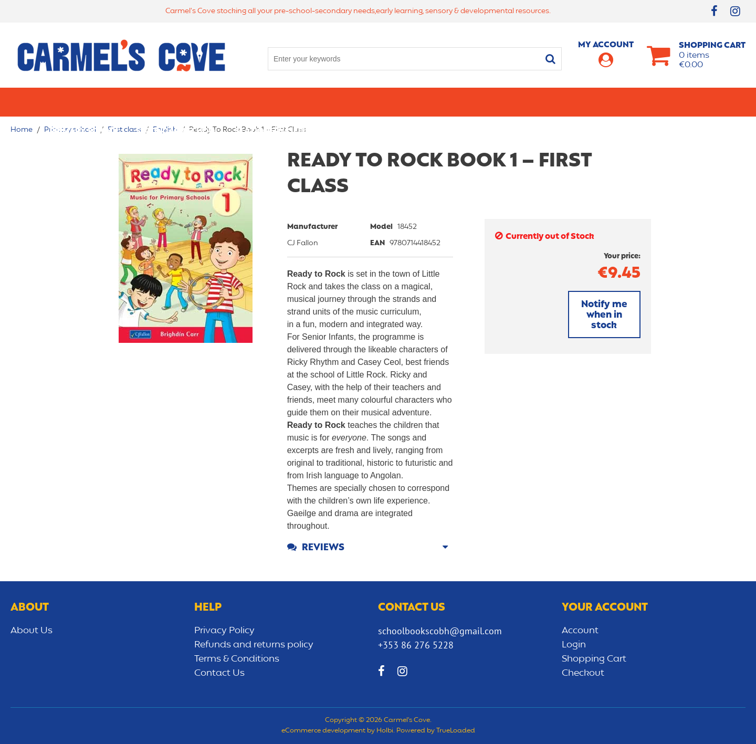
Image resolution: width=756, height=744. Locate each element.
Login (574, 644)
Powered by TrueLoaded (435, 731)
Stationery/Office (275, 102)
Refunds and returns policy (253, 644)
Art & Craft (356, 102)
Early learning (498, 102)
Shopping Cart (594, 659)
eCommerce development (323, 731)
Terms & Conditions (236, 659)
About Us (31, 630)
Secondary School (177, 102)
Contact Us (219, 673)
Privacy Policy (224, 630)
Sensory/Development (595, 102)
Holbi (384, 731)
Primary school (84, 102)
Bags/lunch (423, 102)
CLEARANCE (683, 102)
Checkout (583, 673)
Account (580, 630)
